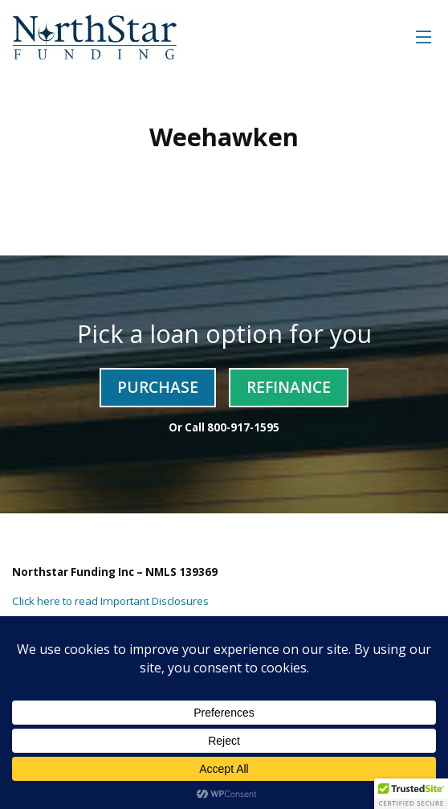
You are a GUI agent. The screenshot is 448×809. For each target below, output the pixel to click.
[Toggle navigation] (424, 36)
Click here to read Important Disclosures (110, 601)
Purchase (157, 387)
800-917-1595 (243, 427)
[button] (411, 793)
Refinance (288, 387)
